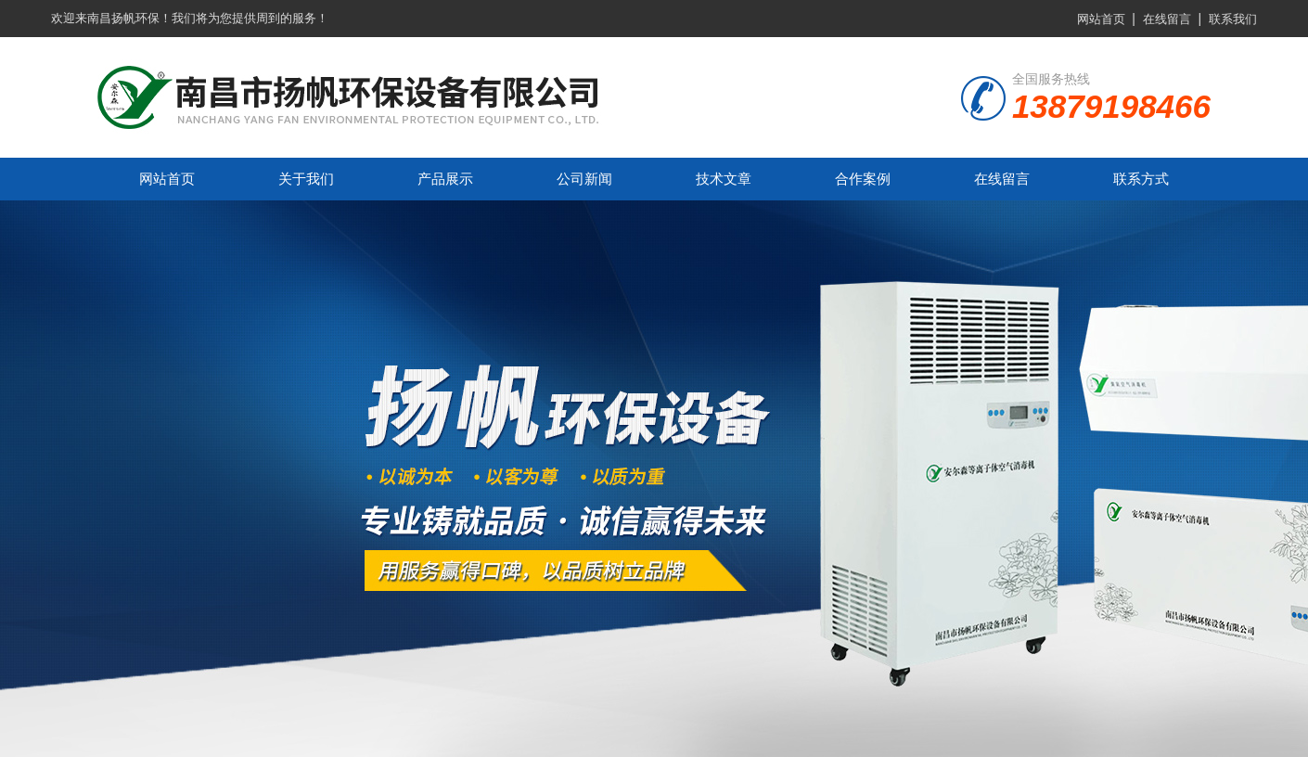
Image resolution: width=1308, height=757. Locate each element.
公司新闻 (584, 178)
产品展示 (445, 178)
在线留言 (1167, 19)
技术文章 (723, 178)
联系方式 (1141, 178)
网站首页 (1101, 19)
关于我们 (306, 178)
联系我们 (1233, 19)
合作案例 (863, 178)
